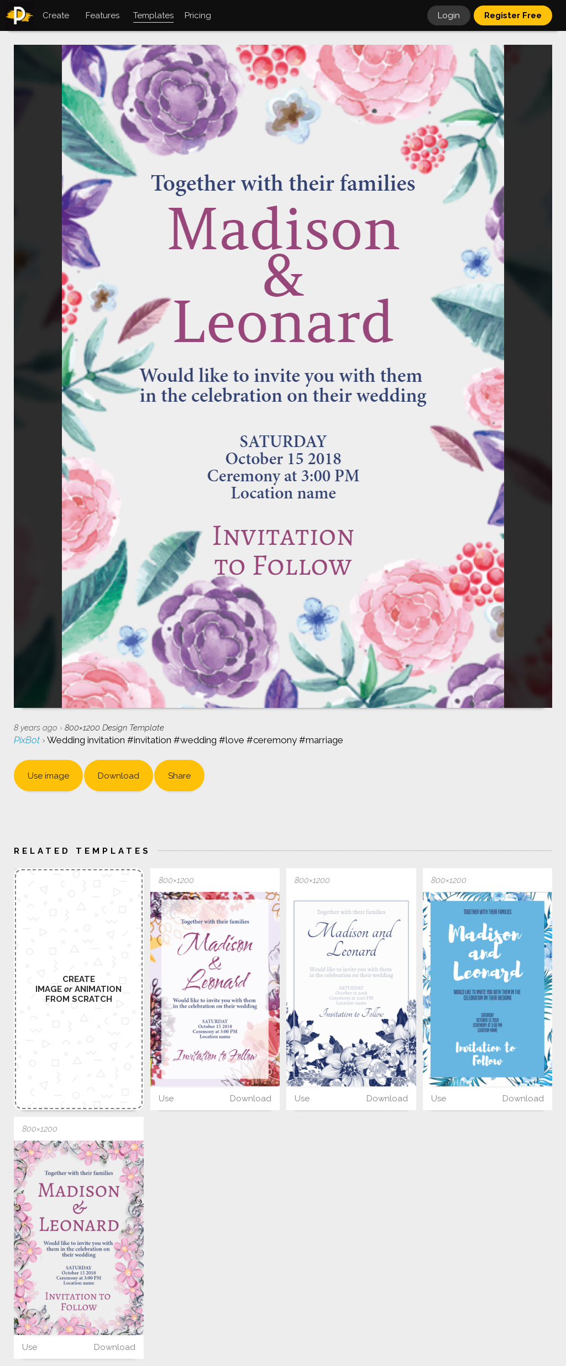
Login (449, 15)
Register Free (513, 15)
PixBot (28, 739)
